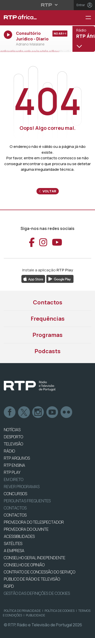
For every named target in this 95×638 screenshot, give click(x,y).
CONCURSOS (15, 493)
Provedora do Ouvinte (26, 529)
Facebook (10, 412)
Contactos (47, 302)
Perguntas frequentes (27, 501)
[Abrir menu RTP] (47, 5)
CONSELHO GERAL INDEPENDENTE (34, 558)
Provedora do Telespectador (34, 522)
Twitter (24, 412)
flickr (67, 412)
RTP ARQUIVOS (17, 458)
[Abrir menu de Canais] (83, 38)
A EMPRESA (14, 550)
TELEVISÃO (13, 444)
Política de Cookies (59, 611)
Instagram (38, 412)
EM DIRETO (13, 479)
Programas (47, 335)
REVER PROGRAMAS (22, 486)
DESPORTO (13, 437)
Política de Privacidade (22, 611)
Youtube (52, 412)
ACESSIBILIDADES (19, 536)
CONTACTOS (15, 515)
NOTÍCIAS (12, 429)
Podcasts (47, 351)
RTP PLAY (12, 472)
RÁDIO (9, 451)
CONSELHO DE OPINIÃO (24, 565)
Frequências (48, 318)
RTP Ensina (14, 465)
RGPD (9, 586)
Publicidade (35, 615)
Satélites (13, 543)
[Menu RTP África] (90, 18)
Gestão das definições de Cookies (37, 593)
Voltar (47, 191)
